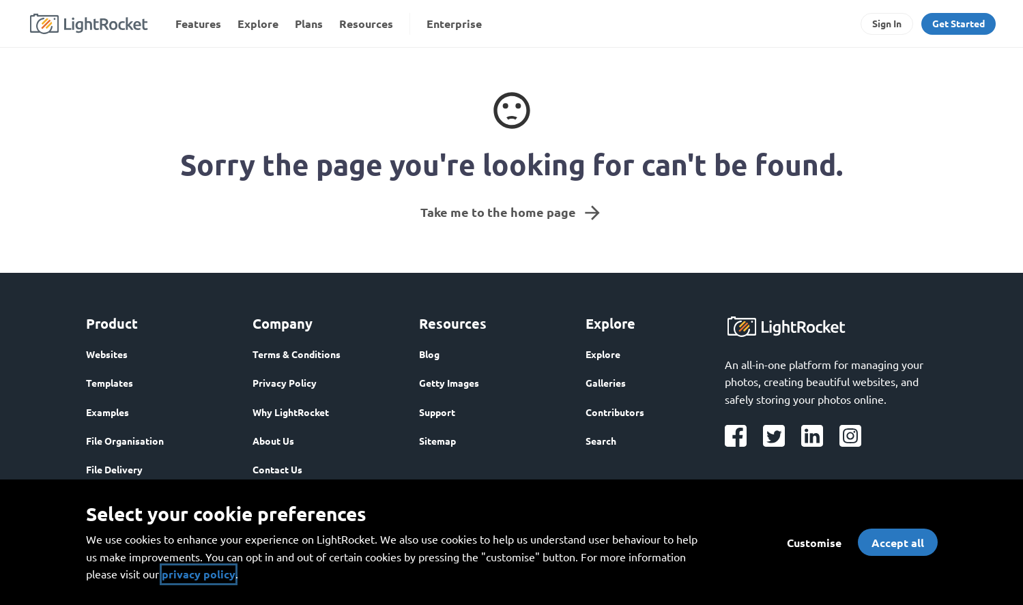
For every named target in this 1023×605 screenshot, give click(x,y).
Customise (814, 542)
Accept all (897, 542)
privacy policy (198, 574)
